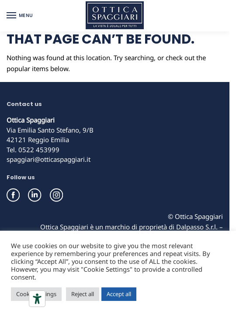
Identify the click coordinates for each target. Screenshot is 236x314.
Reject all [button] (82, 294)
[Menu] (20, 15)
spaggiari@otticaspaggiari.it (48, 159)
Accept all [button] (119, 294)
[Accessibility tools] (37, 298)
